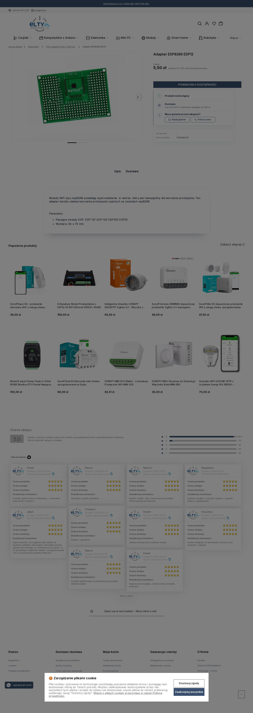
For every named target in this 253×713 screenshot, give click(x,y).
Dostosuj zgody (189, 683)
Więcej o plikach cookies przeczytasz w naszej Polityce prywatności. (105, 694)
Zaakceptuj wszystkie (189, 692)
